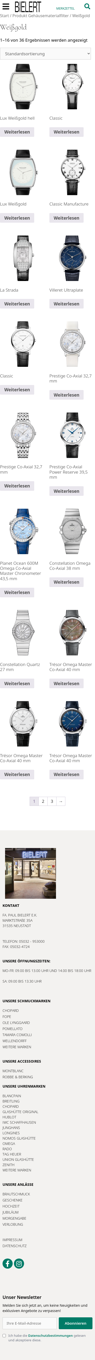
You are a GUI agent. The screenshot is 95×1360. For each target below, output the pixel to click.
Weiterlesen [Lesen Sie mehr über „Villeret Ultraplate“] (66, 304)
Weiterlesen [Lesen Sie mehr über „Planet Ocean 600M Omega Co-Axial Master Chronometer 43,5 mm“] (17, 592)
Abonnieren (75, 1323)
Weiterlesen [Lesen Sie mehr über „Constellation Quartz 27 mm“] (17, 683)
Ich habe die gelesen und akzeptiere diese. (47, 1337)
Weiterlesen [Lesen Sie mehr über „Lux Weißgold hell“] (17, 132)
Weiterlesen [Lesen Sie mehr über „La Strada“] (17, 304)
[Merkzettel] (65, 6)
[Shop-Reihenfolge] (45, 54)
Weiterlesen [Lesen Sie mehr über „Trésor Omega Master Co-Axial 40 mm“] (66, 683)
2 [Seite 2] (43, 801)
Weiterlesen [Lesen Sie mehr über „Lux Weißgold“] (17, 218)
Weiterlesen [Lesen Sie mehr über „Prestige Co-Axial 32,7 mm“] (66, 395)
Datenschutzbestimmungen (50, 1335)
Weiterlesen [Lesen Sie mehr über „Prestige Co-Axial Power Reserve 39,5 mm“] (66, 491)
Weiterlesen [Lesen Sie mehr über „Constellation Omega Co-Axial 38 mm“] (66, 582)
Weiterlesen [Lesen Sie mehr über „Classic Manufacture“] (66, 218)
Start (4, 15)
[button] (87, 6)
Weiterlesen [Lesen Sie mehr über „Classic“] (66, 132)
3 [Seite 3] (52, 801)
